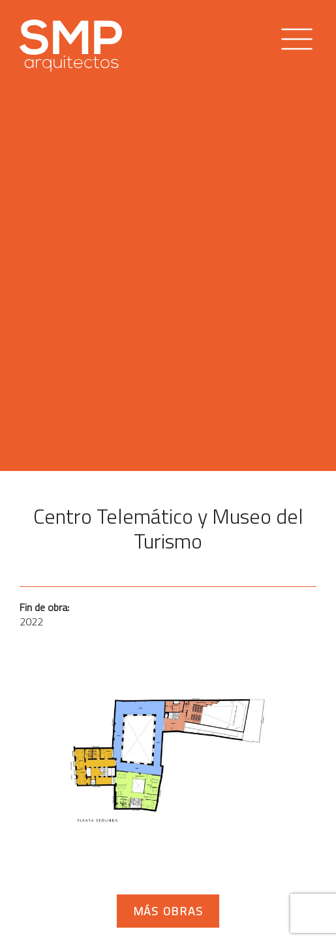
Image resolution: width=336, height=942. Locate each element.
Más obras (168, 911)
